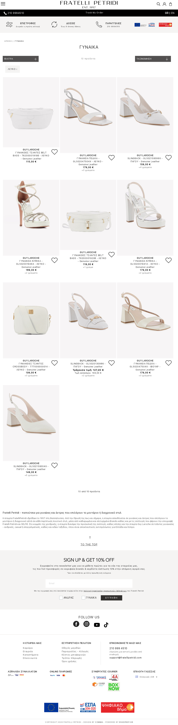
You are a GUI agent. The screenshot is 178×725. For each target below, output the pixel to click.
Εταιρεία (28, 651)
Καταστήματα (30, 655)
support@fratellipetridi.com (125, 658)
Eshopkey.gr (126, 722)
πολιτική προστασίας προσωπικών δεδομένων (105, 591)
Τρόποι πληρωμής (72, 658)
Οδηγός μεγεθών (71, 648)
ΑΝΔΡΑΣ (69, 597)
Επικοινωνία (30, 658)
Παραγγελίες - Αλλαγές (75, 651)
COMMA (99, 722)
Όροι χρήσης (69, 661)
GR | (168, 13)
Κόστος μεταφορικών (74, 655)
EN (173, 13)
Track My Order (94, 12)
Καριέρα (28, 648)
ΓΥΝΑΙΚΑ (91, 597)
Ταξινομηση (153, 59)
